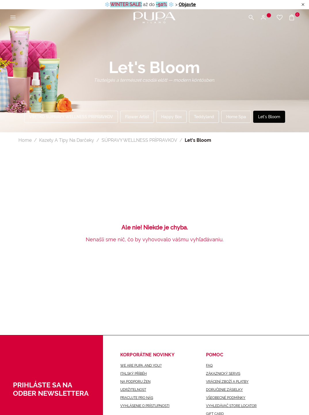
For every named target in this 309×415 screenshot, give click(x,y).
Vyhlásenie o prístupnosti (144, 406)
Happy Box (171, 116)
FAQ (209, 366)
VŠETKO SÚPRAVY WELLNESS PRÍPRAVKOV (71, 116)
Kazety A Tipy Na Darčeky (66, 140)
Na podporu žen (135, 382)
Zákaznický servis (223, 374)
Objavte (187, 4)
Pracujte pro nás (136, 398)
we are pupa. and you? (141, 366)
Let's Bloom (269, 116)
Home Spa (236, 116)
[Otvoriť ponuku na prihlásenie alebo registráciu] (265, 17)
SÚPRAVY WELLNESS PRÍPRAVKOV (139, 140)
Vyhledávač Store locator (231, 406)
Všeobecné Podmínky (225, 398)
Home (25, 140)
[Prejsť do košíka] (294, 17)
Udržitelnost (133, 390)
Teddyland (204, 116)
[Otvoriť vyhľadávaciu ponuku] (251, 17)
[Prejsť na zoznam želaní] (279, 17)
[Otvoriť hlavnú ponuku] (13, 17)
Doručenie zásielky (224, 390)
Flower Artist (137, 116)
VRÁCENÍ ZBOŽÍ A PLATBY (227, 382)
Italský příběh (133, 374)
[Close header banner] (303, 5)
